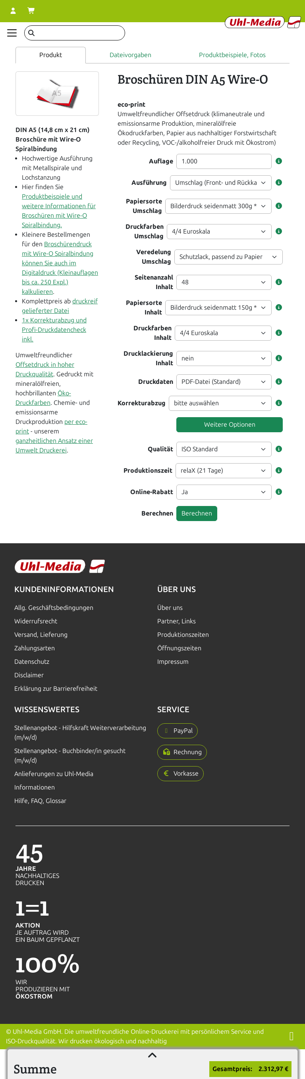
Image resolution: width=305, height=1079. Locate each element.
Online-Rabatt (151, 492)
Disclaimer (29, 675)
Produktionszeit (148, 470)
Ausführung (149, 182)
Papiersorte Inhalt (144, 307)
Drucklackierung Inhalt (148, 358)
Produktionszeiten (183, 634)
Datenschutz (31, 661)
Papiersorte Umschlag (144, 206)
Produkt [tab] (50, 55)
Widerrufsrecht (35, 621)
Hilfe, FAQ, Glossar (40, 801)
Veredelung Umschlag (153, 256)
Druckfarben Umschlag (144, 231)
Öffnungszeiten (179, 648)
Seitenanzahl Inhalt (154, 282)
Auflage (161, 161)
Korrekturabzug (142, 403)
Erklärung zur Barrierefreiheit (55, 688)
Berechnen (157, 513)
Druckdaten (155, 381)
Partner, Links (176, 621)
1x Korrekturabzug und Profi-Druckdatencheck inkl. (54, 329)
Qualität (160, 449)
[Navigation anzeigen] (12, 32)
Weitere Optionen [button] (229, 424)
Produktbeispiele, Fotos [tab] (232, 55)
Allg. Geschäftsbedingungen (53, 607)
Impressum (173, 661)
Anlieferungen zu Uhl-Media (53, 774)
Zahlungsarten (34, 648)
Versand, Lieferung (41, 634)
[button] (279, 161)
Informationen (34, 787)
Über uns (170, 607)
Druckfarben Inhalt (152, 332)
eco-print (131, 104)
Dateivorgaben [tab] (130, 55)
